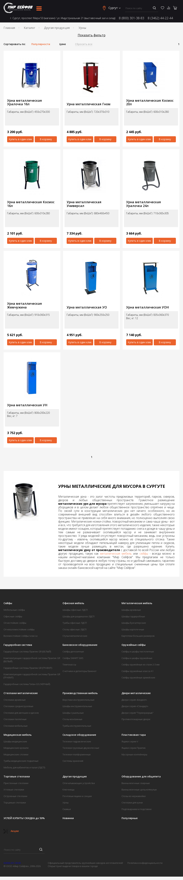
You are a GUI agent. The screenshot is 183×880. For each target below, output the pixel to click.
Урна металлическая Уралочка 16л (24, 102)
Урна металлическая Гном (88, 104)
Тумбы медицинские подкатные (21, 760)
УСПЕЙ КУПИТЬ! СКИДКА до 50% (24, 818)
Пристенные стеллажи (16, 783)
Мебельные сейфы (14, 609)
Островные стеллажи (15, 796)
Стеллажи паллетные (15, 719)
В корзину (46, 139)
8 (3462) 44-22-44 (160, 18)
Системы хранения (73, 760)
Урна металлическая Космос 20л (150, 102)
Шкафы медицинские (15, 741)
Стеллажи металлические (21, 693)
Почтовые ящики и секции (77, 796)
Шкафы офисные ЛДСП (75, 609)
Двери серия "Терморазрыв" (137, 712)
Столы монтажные (72, 719)
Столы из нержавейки (134, 796)
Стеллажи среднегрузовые (18, 706)
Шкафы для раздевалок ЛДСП (78, 616)
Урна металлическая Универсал (84, 203)
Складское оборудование (79, 734)
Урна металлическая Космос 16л (31, 203)
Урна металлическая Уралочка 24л (143, 203)
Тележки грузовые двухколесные (81, 747)
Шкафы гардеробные (133, 616)
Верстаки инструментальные (78, 699)
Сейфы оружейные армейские (138, 677)
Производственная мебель (80, 693)
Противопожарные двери (136, 719)
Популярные (130, 818)
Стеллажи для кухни (132, 802)
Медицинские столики (16, 754)
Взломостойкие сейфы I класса (20, 635)
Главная (9, 28)
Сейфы (8, 603)
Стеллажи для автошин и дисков (21, 712)
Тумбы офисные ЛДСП (75, 622)
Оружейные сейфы (134, 645)
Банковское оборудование (80, 645)
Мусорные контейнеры (134, 754)
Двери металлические (136, 693)
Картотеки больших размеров (138, 635)
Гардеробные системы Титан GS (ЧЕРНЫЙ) (27, 684)
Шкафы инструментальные (77, 706)
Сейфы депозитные (73, 651)
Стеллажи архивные (15, 699)
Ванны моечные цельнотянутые (139, 789)
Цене (62, 44)
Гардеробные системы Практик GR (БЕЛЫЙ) (27, 651)
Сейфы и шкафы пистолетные (138, 651)
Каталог (29, 28)
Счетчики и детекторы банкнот (79, 671)
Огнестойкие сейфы (15, 622)
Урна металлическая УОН (147, 307)
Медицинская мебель (18, 734)
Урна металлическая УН (27, 405)
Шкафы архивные (131, 609)
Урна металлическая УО (87, 307)
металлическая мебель (116, 553)
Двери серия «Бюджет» (134, 699)
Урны (65, 802)
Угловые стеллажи (14, 789)
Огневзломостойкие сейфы (19, 629)
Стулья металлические (75, 635)
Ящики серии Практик (134, 747)
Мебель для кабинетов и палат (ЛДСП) (24, 767)
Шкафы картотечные (133, 629)
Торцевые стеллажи (15, 802)
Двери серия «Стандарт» (135, 706)
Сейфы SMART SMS (73, 658)
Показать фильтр (91, 35)
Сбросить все (83, 44)
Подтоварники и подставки (136, 809)
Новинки (68, 818)
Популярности (40, 44)
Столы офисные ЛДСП (74, 629)
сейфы (144, 553)
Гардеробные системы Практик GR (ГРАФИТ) (28, 667)
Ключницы (68, 789)
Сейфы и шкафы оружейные (137, 658)
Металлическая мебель (137, 603)
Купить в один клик (20, 139)
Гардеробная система (18, 645)
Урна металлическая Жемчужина (24, 305)
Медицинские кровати (16, 747)
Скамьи (67, 809)
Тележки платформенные (77, 754)
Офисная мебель (73, 603)
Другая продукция (57, 28)
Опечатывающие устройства (79, 783)
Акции (11, 831)
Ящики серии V (130, 741)
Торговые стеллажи (17, 776)
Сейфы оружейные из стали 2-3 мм (140, 664)
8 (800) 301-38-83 (131, 18)
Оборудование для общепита (141, 776)
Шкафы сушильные (73, 712)
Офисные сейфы (13, 616)
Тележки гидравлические (77, 741)
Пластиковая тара (134, 734)
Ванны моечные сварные (136, 783)
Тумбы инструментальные (77, 725)
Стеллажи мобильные (16, 725)
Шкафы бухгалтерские (134, 622)
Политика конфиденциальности (145, 863)
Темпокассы (69, 664)
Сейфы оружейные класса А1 (137, 671)
